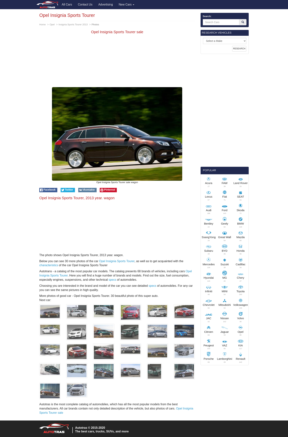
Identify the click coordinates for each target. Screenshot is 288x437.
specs (112, 279)
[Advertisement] (117, 61)
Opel (52, 24)
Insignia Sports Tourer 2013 (73, 24)
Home (42, 24)
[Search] (242, 22)
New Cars (126, 4)
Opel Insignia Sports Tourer (117, 261)
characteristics (48, 265)
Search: (207, 16)
